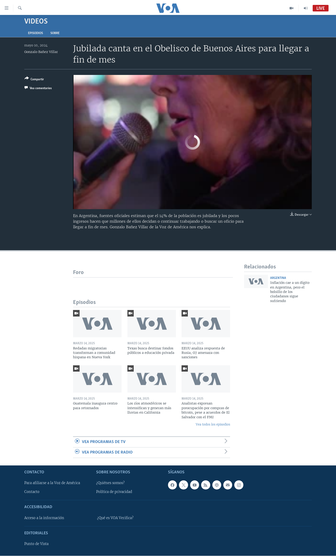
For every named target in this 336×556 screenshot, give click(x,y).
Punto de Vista (36, 544)
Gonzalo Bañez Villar (41, 52)
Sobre (55, 33)
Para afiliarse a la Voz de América (52, 483)
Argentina (278, 278)
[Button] (34, 79)
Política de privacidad (114, 492)
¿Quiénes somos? (110, 483)
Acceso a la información (44, 518)
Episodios (35, 33)
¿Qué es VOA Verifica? (115, 518)
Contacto (31, 492)
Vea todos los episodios (213, 424)
